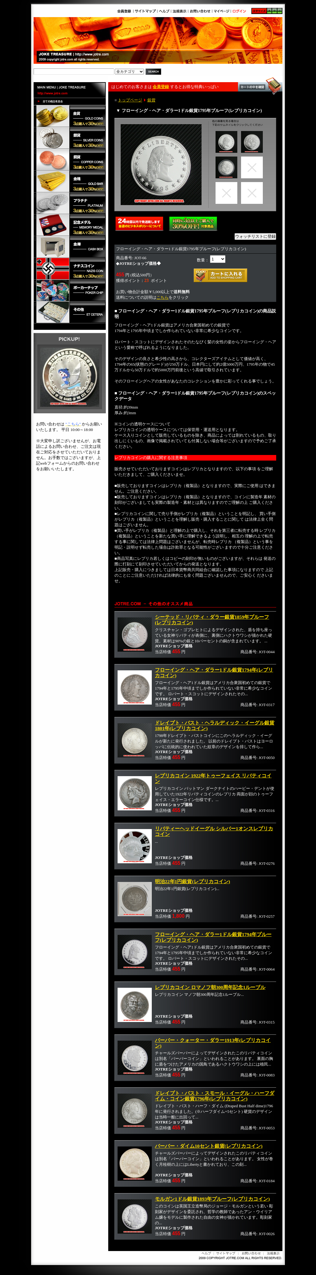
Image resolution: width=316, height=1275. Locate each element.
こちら (162, 297)
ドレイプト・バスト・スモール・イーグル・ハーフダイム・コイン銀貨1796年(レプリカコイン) (214, 1095)
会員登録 (161, 86)
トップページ (130, 100)
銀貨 (151, 100)
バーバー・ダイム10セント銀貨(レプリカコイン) (209, 1146)
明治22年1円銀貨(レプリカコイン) (192, 881)
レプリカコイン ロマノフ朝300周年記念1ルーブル (210, 987)
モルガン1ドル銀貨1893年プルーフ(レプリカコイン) (212, 1199)
